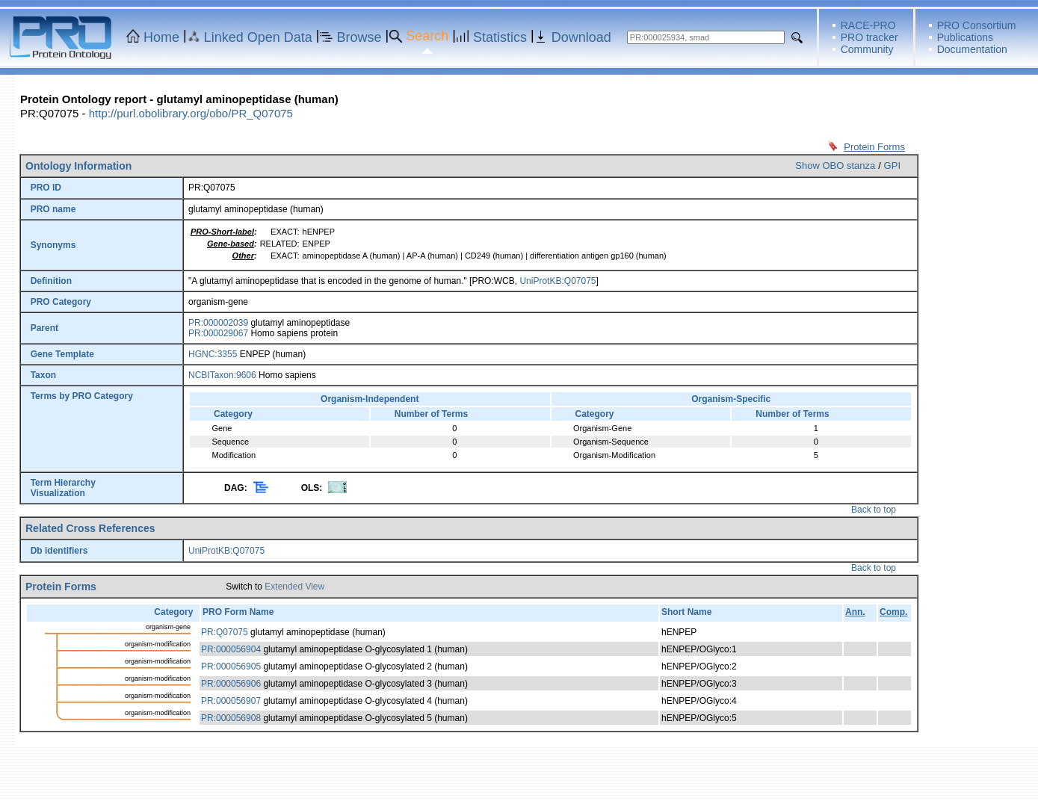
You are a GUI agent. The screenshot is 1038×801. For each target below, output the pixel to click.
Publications (965, 37)
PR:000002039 (218, 323)
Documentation (972, 49)
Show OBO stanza (835, 165)
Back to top (873, 509)
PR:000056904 (231, 649)
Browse (359, 37)
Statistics (500, 37)
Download (581, 37)
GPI (892, 165)
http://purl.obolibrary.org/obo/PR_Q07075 (191, 113)
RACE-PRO (868, 25)
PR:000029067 (218, 333)
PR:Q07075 (224, 632)
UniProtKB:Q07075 (557, 281)
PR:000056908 (231, 718)
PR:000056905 (231, 666)
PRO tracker (869, 37)
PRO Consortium (976, 25)
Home (161, 37)
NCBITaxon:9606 (222, 375)
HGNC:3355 (212, 354)
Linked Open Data (258, 37)
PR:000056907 (231, 701)
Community (867, 49)
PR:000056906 (231, 683)
